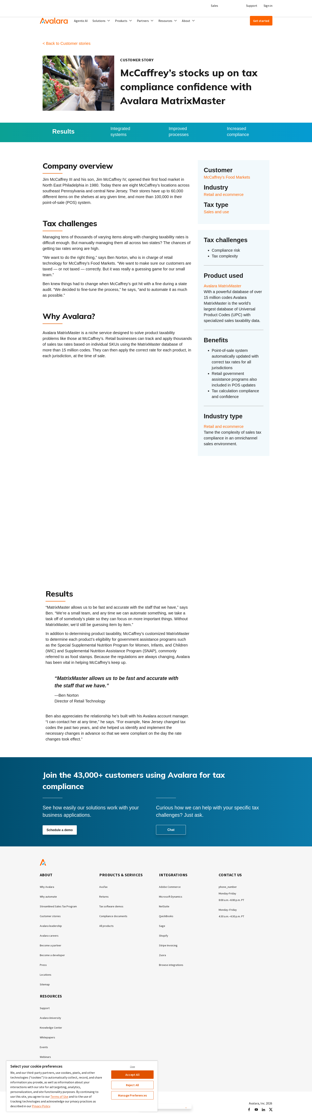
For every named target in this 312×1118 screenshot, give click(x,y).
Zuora (163, 954)
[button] (101, 20)
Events (44, 1044)
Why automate (50, 897)
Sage (162, 925)
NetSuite (165, 906)
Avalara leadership (52, 925)
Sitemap (45, 983)
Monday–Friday (229, 909)
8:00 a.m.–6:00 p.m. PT (233, 900)
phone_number (229, 887)
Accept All (132, 1075)
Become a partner (52, 944)
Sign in (268, 6)
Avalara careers (50, 935)
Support (251, 6)
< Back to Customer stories (67, 43)
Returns (104, 897)
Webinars (46, 1054)
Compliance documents (115, 916)
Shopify (164, 935)
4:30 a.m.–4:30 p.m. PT (233, 916)
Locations (46, 973)
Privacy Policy (41, 1106)
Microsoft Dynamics (172, 897)
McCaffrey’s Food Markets (227, 177)
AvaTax (104, 887)
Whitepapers (48, 1035)
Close (132, 1066)
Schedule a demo (60, 830)
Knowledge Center (52, 1025)
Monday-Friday (228, 893)
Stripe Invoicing (169, 944)
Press (43, 963)
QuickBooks (167, 916)
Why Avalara (48, 887)
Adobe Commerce (171, 887)
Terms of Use (59, 1096)
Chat (171, 830)
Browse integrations (173, 963)
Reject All (132, 1085)
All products (107, 925)
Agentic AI (81, 21)
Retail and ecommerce (224, 194)
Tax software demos (112, 906)
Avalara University (52, 1016)
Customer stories (51, 916)
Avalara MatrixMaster (222, 286)
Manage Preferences (132, 1095)
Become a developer (53, 954)
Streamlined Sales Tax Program (61, 906)
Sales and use (216, 212)
